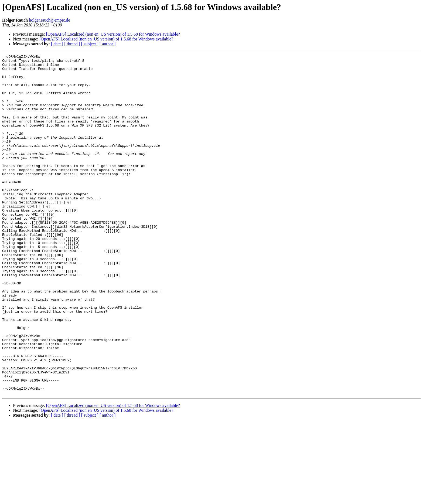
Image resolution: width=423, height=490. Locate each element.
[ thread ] (72, 44)
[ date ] (57, 44)
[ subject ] (89, 44)
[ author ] (108, 44)
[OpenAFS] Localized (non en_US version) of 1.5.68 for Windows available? (113, 34)
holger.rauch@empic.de (49, 20)
